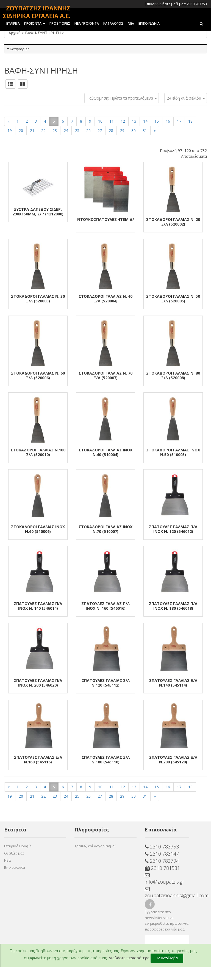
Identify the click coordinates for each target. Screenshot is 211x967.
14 (145, 121)
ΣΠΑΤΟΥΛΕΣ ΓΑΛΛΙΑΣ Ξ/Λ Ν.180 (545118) (106, 759)
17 (179, 121)
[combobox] (185, 98)
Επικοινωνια (149, 23)
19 (9, 130)
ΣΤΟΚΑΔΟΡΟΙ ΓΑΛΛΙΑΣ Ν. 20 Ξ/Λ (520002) (173, 222)
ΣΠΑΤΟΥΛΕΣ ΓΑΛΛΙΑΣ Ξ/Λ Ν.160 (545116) (38, 759)
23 (54, 130)
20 (21, 130)
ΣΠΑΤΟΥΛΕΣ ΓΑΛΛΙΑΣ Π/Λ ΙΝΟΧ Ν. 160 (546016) (105, 606)
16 (168, 121)
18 (190, 121)
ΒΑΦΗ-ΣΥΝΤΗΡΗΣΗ (43, 32)
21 (32, 130)
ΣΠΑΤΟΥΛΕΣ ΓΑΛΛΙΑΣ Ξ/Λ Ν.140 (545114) (173, 683)
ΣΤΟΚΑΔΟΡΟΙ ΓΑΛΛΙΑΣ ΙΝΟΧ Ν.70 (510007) (105, 529)
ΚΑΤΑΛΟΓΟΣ (113, 23)
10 (100, 121)
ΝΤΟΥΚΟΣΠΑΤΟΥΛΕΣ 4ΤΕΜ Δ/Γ (105, 222)
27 (100, 130)
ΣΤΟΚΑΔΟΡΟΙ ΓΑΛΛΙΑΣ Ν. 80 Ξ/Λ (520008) (173, 375)
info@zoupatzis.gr (164, 879)
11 (111, 121)
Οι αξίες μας (14, 853)
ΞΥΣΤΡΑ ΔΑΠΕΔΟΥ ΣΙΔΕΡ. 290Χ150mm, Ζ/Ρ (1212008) (37, 212)
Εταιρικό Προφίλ (18, 846)
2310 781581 (162, 868)
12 (123, 121)
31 (145, 130)
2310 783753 (162, 846)
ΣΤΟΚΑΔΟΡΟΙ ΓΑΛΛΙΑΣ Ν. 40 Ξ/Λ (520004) (105, 298)
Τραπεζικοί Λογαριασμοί (95, 846)
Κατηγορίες (19, 48)
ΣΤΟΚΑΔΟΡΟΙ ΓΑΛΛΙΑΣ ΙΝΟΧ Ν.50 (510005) (173, 452)
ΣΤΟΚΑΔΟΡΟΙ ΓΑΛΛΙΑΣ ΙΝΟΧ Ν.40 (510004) (105, 452)
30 (133, 130)
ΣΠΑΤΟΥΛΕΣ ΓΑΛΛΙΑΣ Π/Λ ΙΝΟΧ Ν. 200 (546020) (38, 683)
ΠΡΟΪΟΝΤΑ (34, 23)
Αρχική (15, 32)
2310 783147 (162, 853)
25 (77, 130)
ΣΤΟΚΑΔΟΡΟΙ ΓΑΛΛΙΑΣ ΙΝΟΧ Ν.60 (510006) (38, 529)
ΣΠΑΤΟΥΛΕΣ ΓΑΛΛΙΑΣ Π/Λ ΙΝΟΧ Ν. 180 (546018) (173, 606)
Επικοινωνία (14, 867)
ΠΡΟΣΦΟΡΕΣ (59, 23)
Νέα (7, 860)
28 (111, 130)
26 (88, 130)
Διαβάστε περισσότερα (129, 957)
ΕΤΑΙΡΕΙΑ (13, 23)
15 (156, 121)
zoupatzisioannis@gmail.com (167, 893)
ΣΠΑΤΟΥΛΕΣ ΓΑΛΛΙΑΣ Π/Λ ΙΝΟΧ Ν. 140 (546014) (38, 606)
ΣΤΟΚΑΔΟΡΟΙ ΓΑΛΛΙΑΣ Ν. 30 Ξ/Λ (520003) (38, 298)
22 (43, 130)
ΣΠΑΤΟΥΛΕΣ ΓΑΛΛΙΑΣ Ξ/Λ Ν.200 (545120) (173, 759)
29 (122, 130)
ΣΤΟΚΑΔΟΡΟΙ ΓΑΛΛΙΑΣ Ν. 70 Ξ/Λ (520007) (105, 375)
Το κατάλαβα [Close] (167, 958)
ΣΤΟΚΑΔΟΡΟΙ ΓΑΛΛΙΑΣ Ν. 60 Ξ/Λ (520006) (38, 375)
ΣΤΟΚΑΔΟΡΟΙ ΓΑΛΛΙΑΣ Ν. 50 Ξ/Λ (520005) (173, 298)
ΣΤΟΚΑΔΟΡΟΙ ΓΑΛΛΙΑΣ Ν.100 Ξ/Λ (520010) (37, 452)
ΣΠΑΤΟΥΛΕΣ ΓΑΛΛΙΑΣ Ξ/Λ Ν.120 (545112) (106, 683)
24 (66, 130)
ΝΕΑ (131, 23)
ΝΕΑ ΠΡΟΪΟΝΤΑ (86, 23)
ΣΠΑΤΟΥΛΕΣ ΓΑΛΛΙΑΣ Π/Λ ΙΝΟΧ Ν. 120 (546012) (173, 529)
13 (134, 121)
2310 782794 (162, 861)
